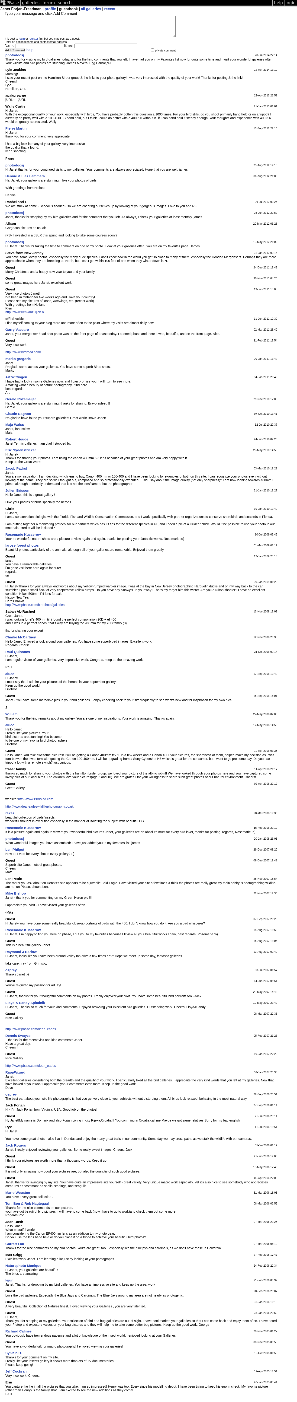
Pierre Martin (16, 132)
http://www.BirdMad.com (35, 803)
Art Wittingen (16, 381)
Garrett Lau (14, 1248)
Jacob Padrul (16, 473)
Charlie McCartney (20, 641)
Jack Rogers (15, 1149)
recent (109, 9)
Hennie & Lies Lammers (25, 180)
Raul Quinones (17, 656)
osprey (11, 974)
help (29, 54)
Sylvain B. (13, 1357)
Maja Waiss (14, 429)
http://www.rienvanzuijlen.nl (25, 316)
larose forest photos (22, 549)
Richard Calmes (18, 1335)
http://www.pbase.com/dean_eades (30, 1033)
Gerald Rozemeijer (20, 403)
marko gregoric (18, 363)
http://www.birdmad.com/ (23, 356)
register (33, 43)
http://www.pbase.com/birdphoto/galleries (35, 609)
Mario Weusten (17, 1197)
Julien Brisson (17, 495)
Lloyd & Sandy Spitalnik (25, 1007)
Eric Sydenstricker (20, 454)
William (11, 718)
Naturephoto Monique (23, 1270)
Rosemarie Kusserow (23, 539)
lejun (9, 1284)
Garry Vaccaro (17, 334)
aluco (9, 678)
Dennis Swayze (17, 1040)
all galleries (91, 9)
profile (50, 9)
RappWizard (15, 1076)
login (22, 43)
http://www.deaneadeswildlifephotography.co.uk (39, 811)
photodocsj (14, 59)
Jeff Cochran (16, 1375)
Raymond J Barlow (21, 956)
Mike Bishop (15, 897)
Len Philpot (14, 854)
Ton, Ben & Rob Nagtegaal (27, 1208)
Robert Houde (16, 443)
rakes (9, 817)
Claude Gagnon (18, 418)
